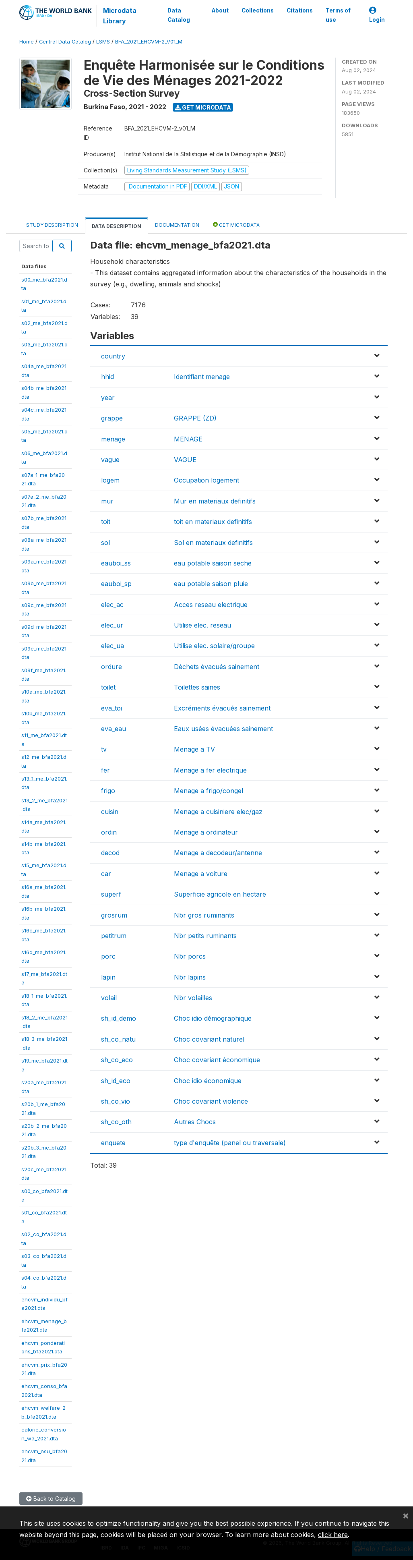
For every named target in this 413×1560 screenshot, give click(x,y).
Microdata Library (119, 15)
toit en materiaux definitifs (213, 522)
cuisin (109, 812)
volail (109, 998)
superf (111, 894)
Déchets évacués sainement (216, 667)
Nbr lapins (190, 977)
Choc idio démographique (213, 1018)
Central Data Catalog (65, 42)
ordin (109, 832)
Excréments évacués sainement (222, 708)
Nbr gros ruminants (204, 915)
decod (110, 853)
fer (105, 770)
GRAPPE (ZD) (195, 418)
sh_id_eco (115, 1081)
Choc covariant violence (211, 1101)
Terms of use (338, 15)
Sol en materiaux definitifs (213, 543)
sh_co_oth (116, 1122)
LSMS (103, 42)
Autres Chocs (195, 1122)
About (220, 10)
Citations (300, 10)
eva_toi (111, 708)
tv (104, 749)
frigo (108, 791)
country (113, 356)
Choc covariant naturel (209, 1039)
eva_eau (113, 729)
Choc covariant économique (217, 1060)
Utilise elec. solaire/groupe (214, 646)
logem (110, 480)
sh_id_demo (118, 1018)
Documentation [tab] (177, 225)
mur (107, 501)
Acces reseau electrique (211, 605)
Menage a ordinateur (206, 832)
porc (108, 956)
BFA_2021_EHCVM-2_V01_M (148, 42)
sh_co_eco (117, 1060)
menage (113, 439)
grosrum (114, 915)
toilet (108, 687)
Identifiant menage (202, 377)
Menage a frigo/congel (208, 791)
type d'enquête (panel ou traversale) (230, 1143)
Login (377, 15)
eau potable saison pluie (211, 584)
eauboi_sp (116, 584)
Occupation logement (206, 480)
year (108, 398)
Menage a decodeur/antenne (218, 853)
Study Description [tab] (52, 225)
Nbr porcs (190, 956)
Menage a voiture (200, 874)
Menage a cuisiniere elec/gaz (218, 812)
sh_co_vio (115, 1101)
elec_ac (112, 605)
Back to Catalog (51, 1498)
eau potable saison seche (213, 563)
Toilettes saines (197, 687)
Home (26, 42)
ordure (111, 667)
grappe (112, 418)
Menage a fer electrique (210, 770)
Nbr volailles (193, 998)
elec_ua (112, 646)
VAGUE (185, 460)
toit (105, 522)
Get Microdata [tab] (236, 224)
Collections (258, 10)
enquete (113, 1143)
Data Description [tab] (116, 226)
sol (105, 543)
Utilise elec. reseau (202, 625)
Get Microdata (203, 107)
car (106, 874)
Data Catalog (178, 15)
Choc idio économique (208, 1081)
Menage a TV (194, 749)
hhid (107, 377)
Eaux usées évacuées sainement (223, 729)
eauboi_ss (116, 563)
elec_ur (112, 625)
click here (333, 1535)
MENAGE (188, 439)
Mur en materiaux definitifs (215, 501)
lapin (108, 977)
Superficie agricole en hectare (220, 894)
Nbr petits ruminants (205, 936)
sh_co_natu (118, 1039)
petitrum (113, 936)
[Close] (406, 1515)
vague (110, 460)
